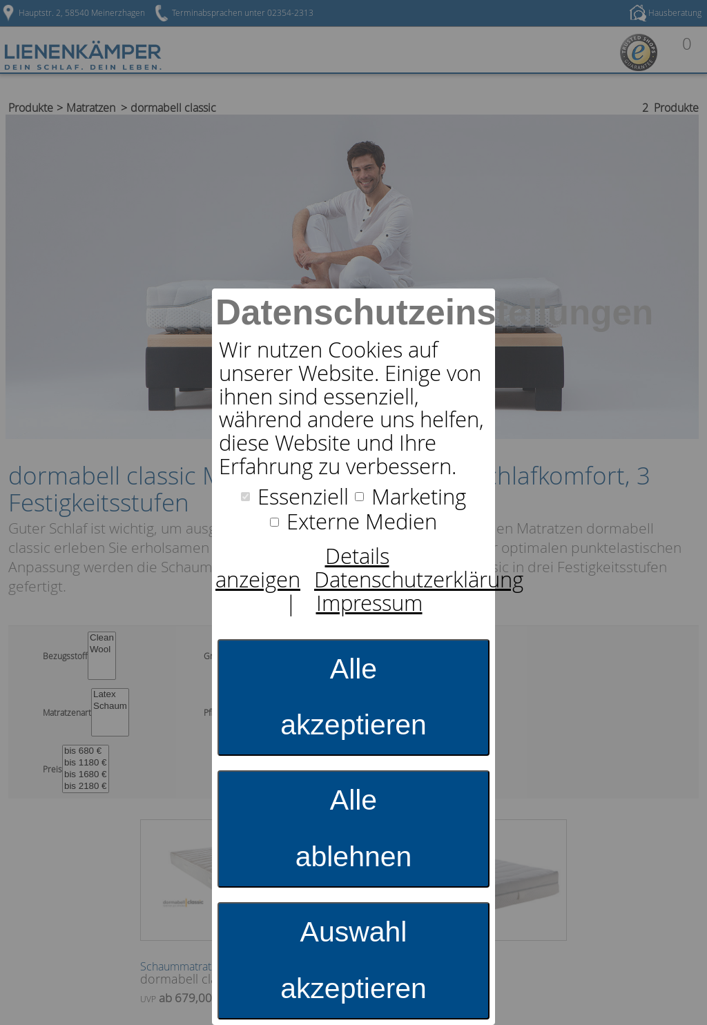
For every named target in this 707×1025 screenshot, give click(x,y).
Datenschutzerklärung (418, 579)
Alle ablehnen (354, 828)
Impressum (369, 603)
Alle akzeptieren (353, 697)
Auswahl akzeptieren (353, 960)
